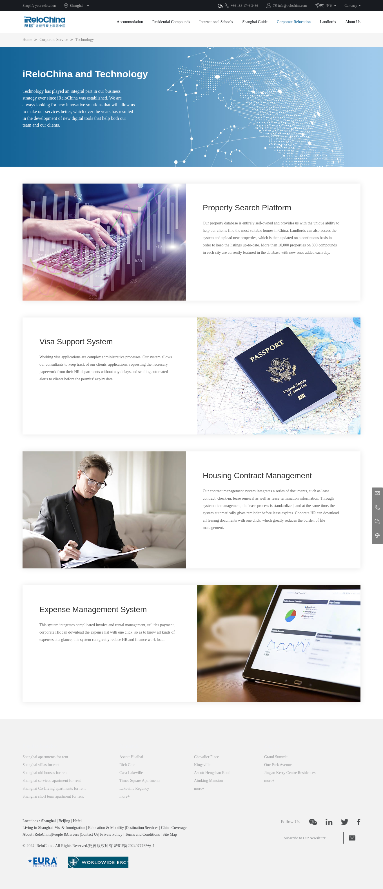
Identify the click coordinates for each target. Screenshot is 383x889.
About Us (352, 22)
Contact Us (90, 834)
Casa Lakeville (131, 773)
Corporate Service (53, 39)
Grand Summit (276, 757)
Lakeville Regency (134, 788)
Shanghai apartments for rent (45, 757)
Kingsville (202, 765)
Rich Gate (127, 765)
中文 (329, 6)
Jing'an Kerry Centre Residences (290, 773)
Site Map (169, 834)
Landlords (328, 22)
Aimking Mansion (208, 780)
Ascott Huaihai (131, 757)
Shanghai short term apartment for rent (53, 796)
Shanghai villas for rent (41, 765)
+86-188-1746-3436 (244, 6)
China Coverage (174, 828)
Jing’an (271, 746)
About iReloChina (37, 834)
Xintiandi (129, 746)
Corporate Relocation (294, 22)
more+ (124, 796)
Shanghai (76, 6)
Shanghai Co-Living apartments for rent (54, 788)
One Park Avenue (278, 765)
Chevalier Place (206, 757)
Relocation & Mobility (106, 828)
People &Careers (65, 834)
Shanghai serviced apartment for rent (52, 780)
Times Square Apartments (139, 780)
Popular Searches (40, 746)
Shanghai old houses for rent (45, 773)
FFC (198, 746)
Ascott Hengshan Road (212, 773)
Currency (350, 6)
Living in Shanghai (38, 828)
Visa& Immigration (70, 828)
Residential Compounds (171, 22)
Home (27, 39)
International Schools (216, 22)
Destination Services (142, 828)
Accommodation (130, 22)
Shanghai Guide (255, 22)
